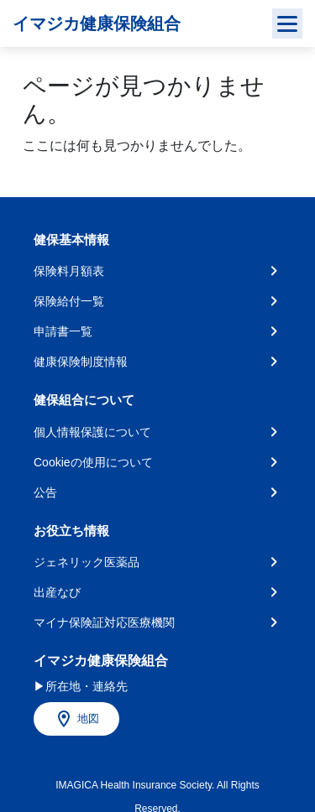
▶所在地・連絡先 (81, 686)
